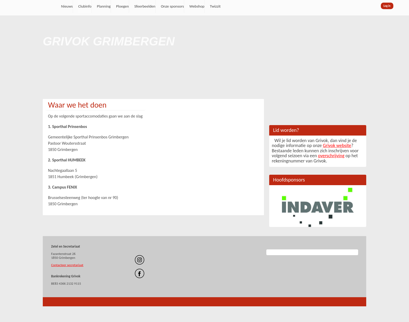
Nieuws (67, 6)
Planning (104, 6)
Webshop (196, 6)
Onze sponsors (172, 6)
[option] (318, 207)
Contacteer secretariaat (67, 265)
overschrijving (331, 156)
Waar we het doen (77, 105)
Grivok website (337, 145)
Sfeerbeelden (144, 6)
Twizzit (215, 6)
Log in (386, 6)
